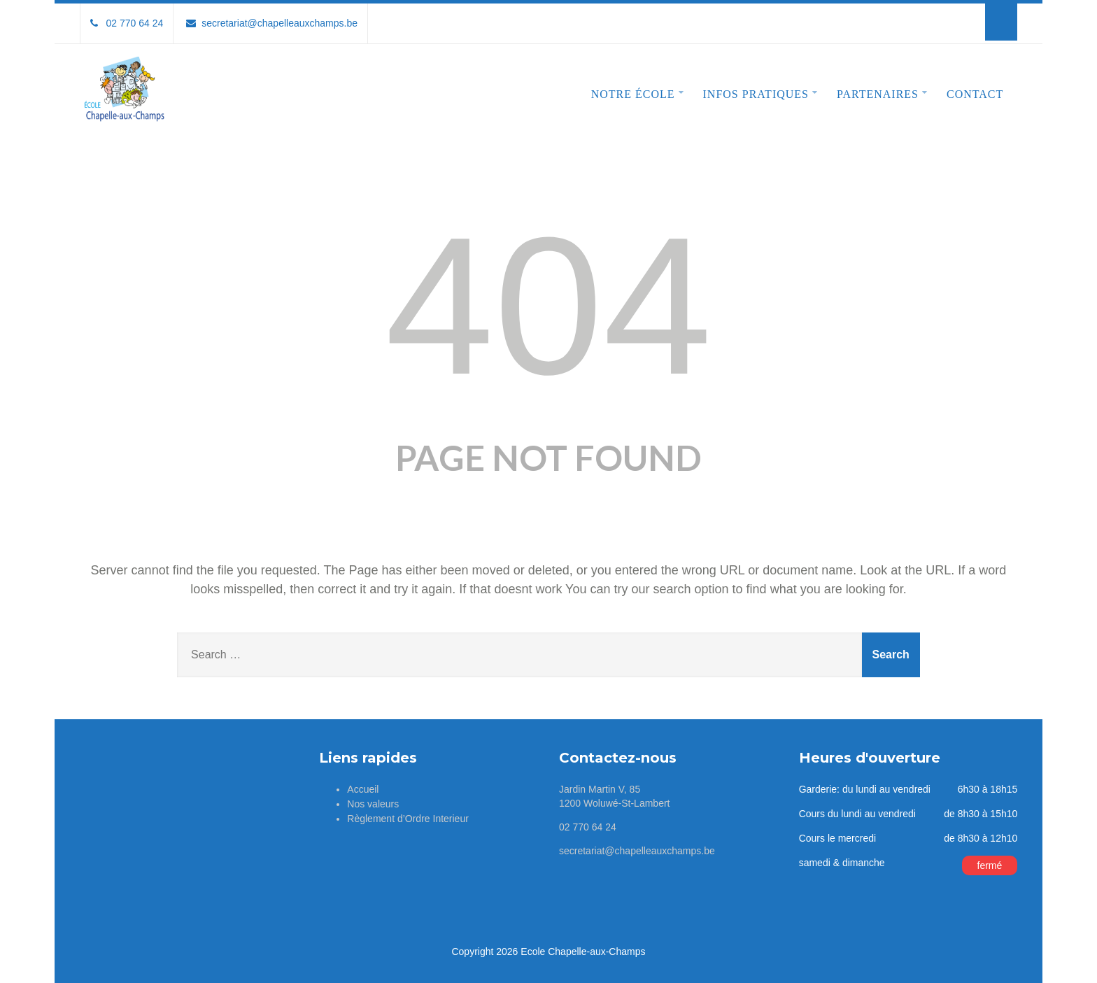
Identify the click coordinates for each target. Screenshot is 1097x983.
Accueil (362, 789)
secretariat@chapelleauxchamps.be (272, 23)
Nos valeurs (373, 803)
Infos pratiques (760, 93)
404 (548, 306)
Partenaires (882, 93)
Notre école (637, 93)
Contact (975, 94)
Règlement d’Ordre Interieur (408, 818)
